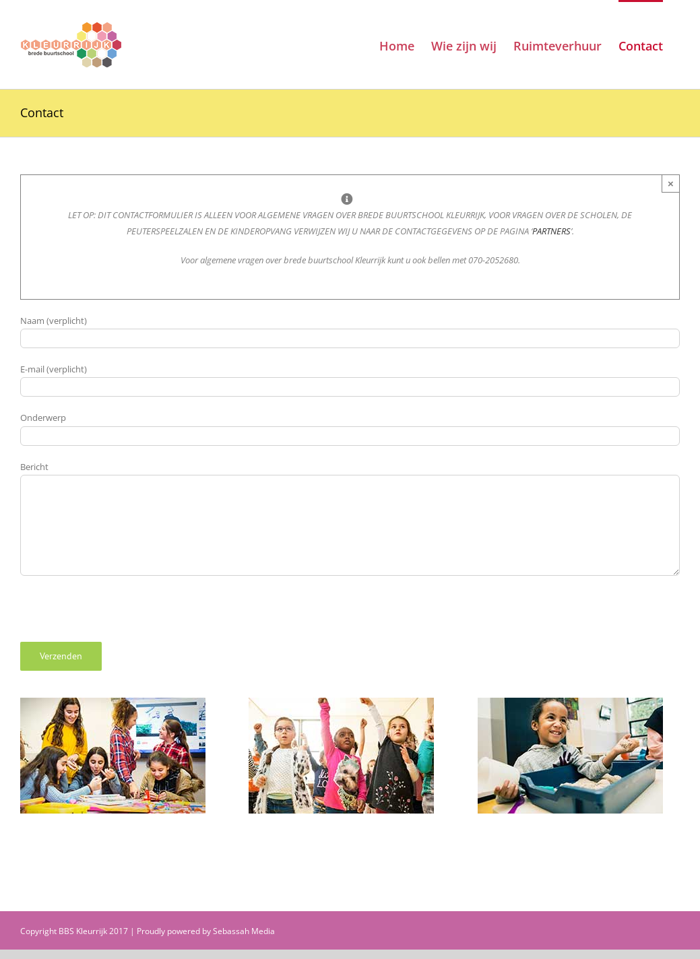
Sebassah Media (244, 931)
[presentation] (122, 615)
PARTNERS (551, 231)
